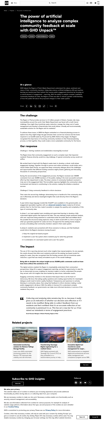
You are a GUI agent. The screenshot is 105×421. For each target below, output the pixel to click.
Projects (12, 10)
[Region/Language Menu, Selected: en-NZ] (97, 3)
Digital (51, 36)
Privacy (51, 410)
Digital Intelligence (42, 36)
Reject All (82, 417)
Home (5, 10)
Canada (32, 36)
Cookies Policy (13, 407)
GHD (7, 3)
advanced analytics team (57, 205)
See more (85, 365)
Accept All (95, 417)
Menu (15, 3)
